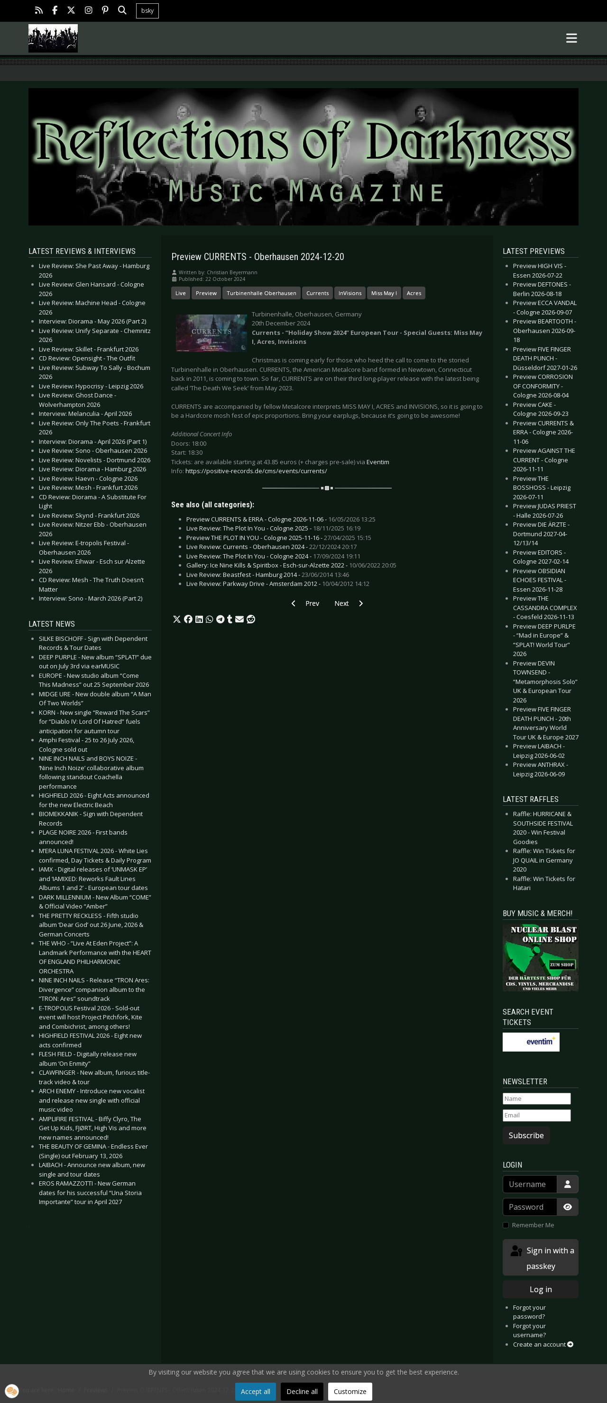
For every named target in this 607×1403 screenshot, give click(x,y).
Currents (317, 293)
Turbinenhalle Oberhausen (261, 293)
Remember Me (533, 1225)
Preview (206, 293)
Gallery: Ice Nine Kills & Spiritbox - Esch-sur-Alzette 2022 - (291, 565)
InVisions (350, 293)
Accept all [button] (255, 1391)
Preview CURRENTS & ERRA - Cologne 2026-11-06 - (281, 519)
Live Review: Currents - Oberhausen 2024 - (271, 546)
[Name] (537, 1099)
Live (180, 293)
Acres (414, 293)
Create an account (543, 1344)
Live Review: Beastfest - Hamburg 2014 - (267, 574)
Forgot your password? (529, 1312)
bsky (147, 11)
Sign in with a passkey (541, 1257)
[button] (177, 619)
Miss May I (384, 293)
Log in (541, 1289)
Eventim (378, 462)
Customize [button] (350, 1391)
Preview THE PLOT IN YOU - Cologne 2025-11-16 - (278, 537)
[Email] (537, 1115)
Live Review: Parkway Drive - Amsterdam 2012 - (277, 583)
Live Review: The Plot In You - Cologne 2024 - (273, 556)
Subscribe (526, 1135)
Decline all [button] (302, 1391)
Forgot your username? (529, 1331)
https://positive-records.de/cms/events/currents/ (256, 471)
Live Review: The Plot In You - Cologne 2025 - (273, 528)
